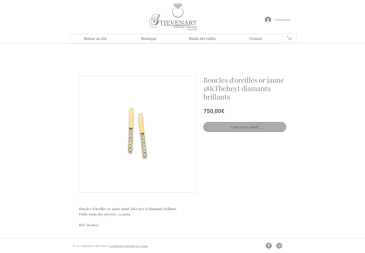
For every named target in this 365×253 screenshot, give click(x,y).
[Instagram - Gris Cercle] (279, 246)
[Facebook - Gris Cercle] (269, 246)
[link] (289, 38)
